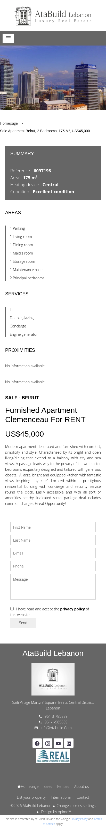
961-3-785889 (56, 716)
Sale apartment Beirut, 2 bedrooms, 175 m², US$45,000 (45, 131)
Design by (55, 811)
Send (23, 622)
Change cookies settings (75, 805)
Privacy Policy (79, 819)
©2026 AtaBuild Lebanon (31, 805)
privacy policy (72, 609)
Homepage (53, 15)
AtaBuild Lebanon (53, 653)
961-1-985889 (56, 722)
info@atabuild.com (56, 727)
